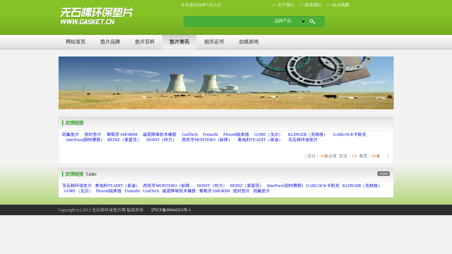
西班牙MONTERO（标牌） (207, 139)
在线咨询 (248, 41)
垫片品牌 (110, 41)
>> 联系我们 (310, 4)
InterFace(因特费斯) (84, 139)
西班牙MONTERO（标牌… (168, 185)
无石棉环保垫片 (303, 139)
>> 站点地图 (337, 4)
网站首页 (75, 41)
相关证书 (214, 41)
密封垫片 (92, 134)
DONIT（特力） (162, 139)
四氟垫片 (70, 134)
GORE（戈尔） (268, 134)
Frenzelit (210, 134)
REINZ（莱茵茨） (124, 139)
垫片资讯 (179, 41)
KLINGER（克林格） (308, 134)
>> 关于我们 (283, 4)
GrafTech (190, 134)
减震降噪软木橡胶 (160, 134)
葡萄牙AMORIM (122, 134)
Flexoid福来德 (236, 134)
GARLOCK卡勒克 (349, 134)
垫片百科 (145, 41)
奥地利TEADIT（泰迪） (260, 139)
